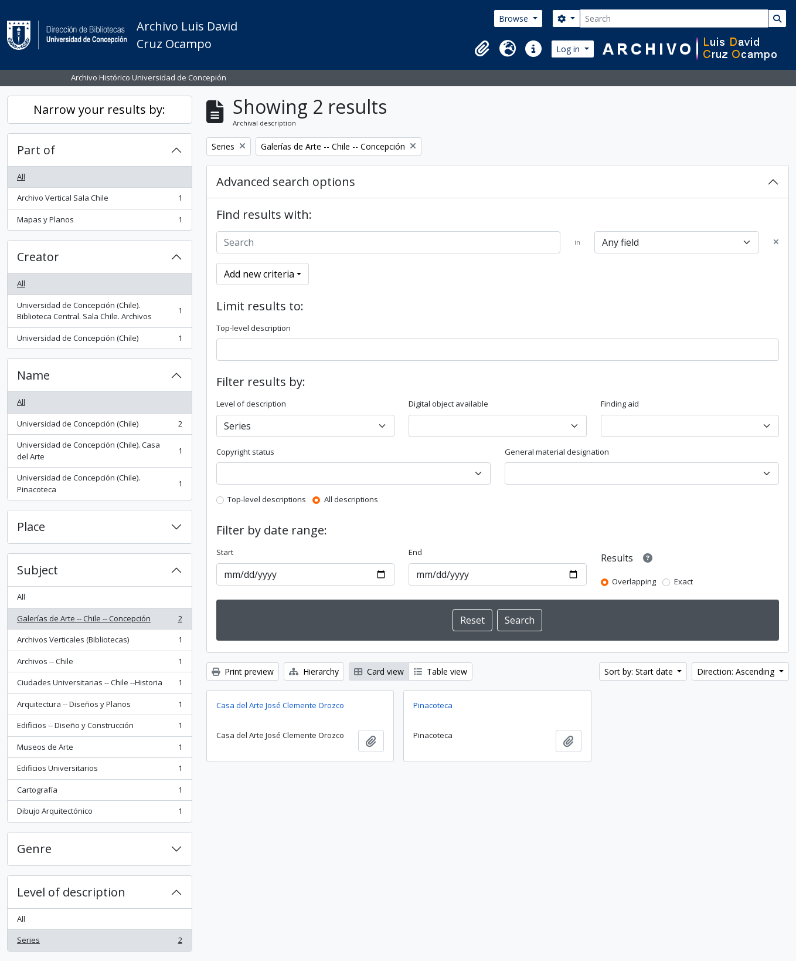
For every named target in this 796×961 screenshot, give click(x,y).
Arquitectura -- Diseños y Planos (99, 707)
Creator (38, 257)
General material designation (557, 451)
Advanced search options (285, 182)
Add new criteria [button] (259, 274)
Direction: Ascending (737, 671)
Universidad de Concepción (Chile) (99, 340)
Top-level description (253, 328)
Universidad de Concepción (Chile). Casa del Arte (99, 450)
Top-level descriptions (266, 499)
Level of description (71, 892)
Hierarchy (314, 671)
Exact (683, 581)
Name (33, 375)
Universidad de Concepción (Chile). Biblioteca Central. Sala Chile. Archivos (99, 311)
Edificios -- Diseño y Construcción (99, 728)
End (415, 552)
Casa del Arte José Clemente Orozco (280, 705)
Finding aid (620, 403)
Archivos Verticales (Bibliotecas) (99, 642)
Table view (440, 671)
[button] (482, 49)
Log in (569, 49)
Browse (514, 18)
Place (31, 526)
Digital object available (448, 403)
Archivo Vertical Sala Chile (99, 200)
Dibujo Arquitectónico (99, 813)
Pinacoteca (433, 705)
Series (99, 942)
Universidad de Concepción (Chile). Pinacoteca (99, 483)
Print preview (243, 671)
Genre (34, 849)
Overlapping (634, 581)
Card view (379, 671)
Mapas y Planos (99, 222)
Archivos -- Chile (99, 664)
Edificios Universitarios (99, 771)
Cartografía (99, 792)
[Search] (674, 18)
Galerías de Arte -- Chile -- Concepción (99, 621)
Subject (37, 570)
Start (224, 552)
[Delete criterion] (776, 242)
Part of (36, 150)
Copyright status (245, 451)
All (21, 176)
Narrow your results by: (99, 109)
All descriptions (351, 499)
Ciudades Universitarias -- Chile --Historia (99, 685)
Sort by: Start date (639, 671)
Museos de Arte (99, 749)
